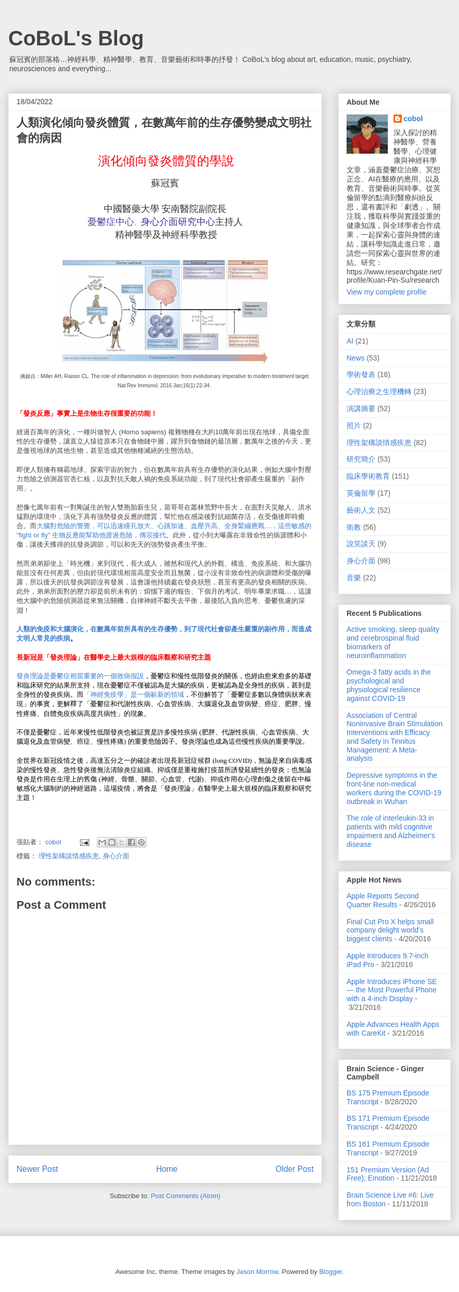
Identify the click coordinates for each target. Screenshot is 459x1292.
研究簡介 (361, 459)
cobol (413, 119)
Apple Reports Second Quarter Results (383, 900)
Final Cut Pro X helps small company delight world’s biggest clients (390, 930)
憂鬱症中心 (111, 222)
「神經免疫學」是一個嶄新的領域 (134, 694)
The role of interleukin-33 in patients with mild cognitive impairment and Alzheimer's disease (391, 831)
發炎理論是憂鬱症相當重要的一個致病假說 (80, 676)
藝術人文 (361, 510)
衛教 (354, 527)
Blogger (330, 1271)
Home (167, 1169)
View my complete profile (387, 292)
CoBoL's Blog (76, 38)
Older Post (294, 1169)
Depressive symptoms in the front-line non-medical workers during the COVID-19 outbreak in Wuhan (394, 788)
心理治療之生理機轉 (379, 391)
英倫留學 (361, 493)
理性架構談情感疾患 (69, 856)
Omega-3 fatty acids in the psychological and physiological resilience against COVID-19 (389, 685)
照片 (354, 425)
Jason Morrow (257, 1271)
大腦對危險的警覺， (67, 526)
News (356, 358)
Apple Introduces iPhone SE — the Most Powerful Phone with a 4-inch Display (392, 990)
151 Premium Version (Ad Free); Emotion (388, 1174)
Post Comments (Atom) (185, 1196)
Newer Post (37, 1169)
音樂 (354, 578)
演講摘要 (361, 408)
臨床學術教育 (368, 476)
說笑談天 (361, 543)
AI (350, 341)
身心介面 (116, 856)
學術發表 (361, 374)
